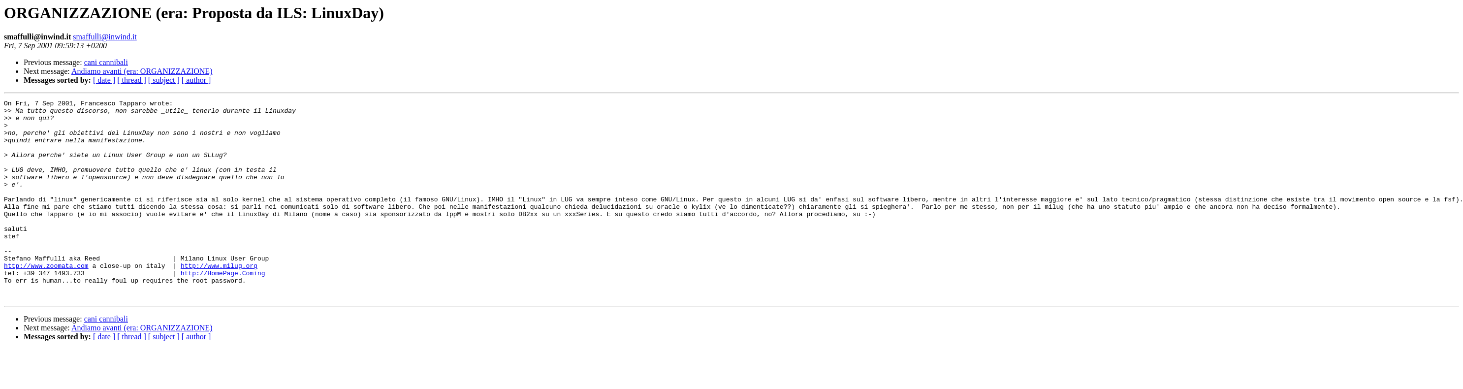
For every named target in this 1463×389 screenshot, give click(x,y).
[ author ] (196, 80)
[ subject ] (164, 80)
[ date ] (104, 80)
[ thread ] (131, 80)
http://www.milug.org (219, 299)
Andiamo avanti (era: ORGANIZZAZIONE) (142, 71)
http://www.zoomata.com (46, 299)
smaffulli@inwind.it (105, 36)
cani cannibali (106, 62)
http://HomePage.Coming (223, 308)
